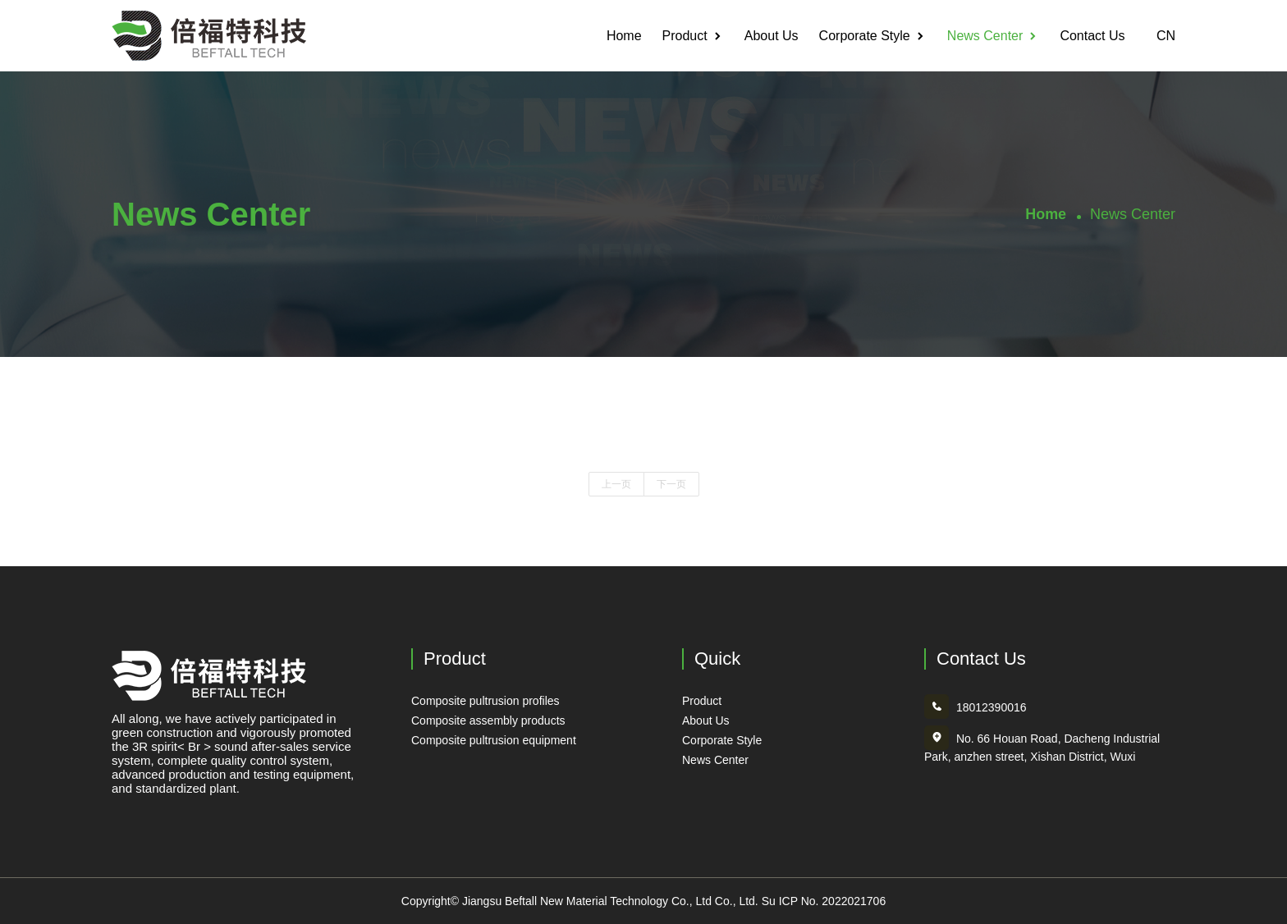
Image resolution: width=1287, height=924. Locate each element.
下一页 (671, 484)
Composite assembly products (488, 720)
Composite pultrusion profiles (485, 700)
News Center (985, 36)
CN (1160, 36)
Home (624, 36)
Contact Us (1092, 36)
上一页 (616, 484)
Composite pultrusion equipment (493, 740)
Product (685, 36)
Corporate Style (864, 36)
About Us (771, 36)
